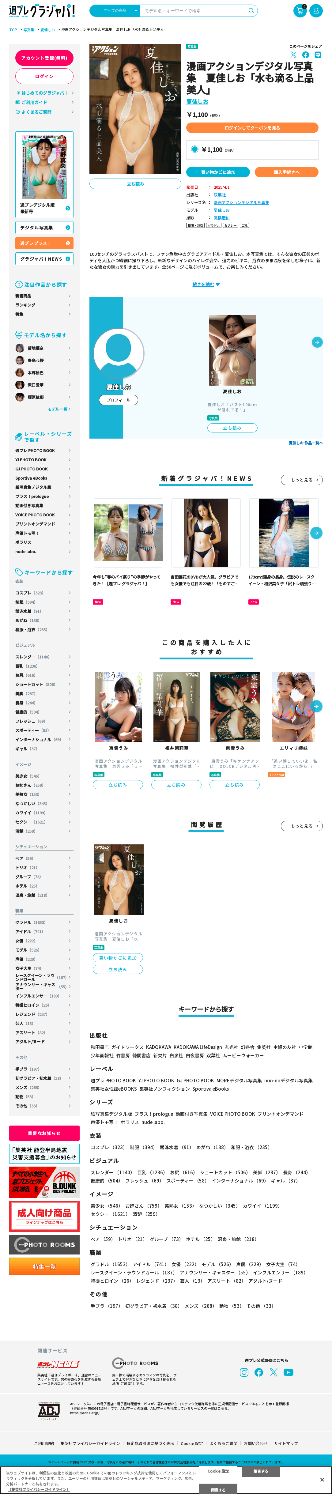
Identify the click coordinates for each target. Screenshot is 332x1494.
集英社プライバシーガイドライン (90, 1443)
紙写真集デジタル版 (33, 487)
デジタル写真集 (36, 227)
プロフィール (118, 400)
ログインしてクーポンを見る (252, 128)
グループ (29, 877)
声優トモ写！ (27, 533)
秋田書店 (100, 1047)
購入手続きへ (287, 172)
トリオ (27, 867)
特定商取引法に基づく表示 (150, 1443)
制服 (26, 602)
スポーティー (33, 730)
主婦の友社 (284, 1047)
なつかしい (32, 803)
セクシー (31, 822)
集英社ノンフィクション (164, 1088)
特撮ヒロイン (33, 1005)
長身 (26, 703)
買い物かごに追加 (218, 172)
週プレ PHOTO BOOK (35, 450)
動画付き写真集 (29, 505)
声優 (26, 959)
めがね (28, 620)
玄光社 (231, 1047)
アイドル (30, 931)
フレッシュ (31, 721)
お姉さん (30, 785)
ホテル (27, 886)
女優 (26, 941)
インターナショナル (39, 739)
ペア (25, 858)
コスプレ (30, 593)
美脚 (26, 693)
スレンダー (33, 657)
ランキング (25, 305)
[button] (317, 342)
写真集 (28, 30)
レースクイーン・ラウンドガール (42, 977)
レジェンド (32, 1014)
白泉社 (176, 1055)
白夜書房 (195, 1055)
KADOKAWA (158, 1047)
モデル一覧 (57, 409)
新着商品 (23, 296)
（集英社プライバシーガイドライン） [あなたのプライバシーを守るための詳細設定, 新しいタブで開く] (39, 1489)
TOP (13, 30)
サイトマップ (286, 1443)
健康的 (28, 712)
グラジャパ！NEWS (41, 259)
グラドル (31, 922)
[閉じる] (322, 1479)
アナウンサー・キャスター (42, 986)
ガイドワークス (127, 1047)
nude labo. (25, 551)
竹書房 (123, 1055)
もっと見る (302, 480)
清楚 (26, 831)
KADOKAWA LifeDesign (198, 1047)
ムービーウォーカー (243, 1055)
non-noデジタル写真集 (288, 1080)
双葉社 (220, 195)
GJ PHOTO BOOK (31, 469)
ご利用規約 (44, 1443)
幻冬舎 (248, 1047)
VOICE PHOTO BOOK (35, 515)
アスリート (31, 1033)
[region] (166, 1480)
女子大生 (29, 968)
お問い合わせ (256, 1443)
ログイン (44, 76)
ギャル (27, 749)
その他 (27, 1106)
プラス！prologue (32, 496)
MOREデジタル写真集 (239, 1080)
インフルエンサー (38, 996)
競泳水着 (29, 611)
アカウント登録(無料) (44, 58)
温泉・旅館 (32, 895)
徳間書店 (141, 1055)
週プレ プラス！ (35, 243)
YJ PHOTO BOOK (30, 459)
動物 (25, 1097)
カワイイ (31, 813)
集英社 (264, 1047)
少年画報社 (102, 1055)
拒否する (261, 1470)
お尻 (26, 675)
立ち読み (135, 184)
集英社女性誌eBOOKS (114, 1088)
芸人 (25, 1023)
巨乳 (27, 666)
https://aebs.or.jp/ (85, 1412)
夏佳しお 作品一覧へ (306, 443)
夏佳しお (47, 30)
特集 (19, 314)
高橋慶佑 (222, 218)
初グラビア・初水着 (39, 1078)
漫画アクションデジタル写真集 (241, 202)
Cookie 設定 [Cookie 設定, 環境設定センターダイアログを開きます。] (218, 1470)
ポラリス (23, 542)
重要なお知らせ (44, 1133)
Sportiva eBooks (31, 478)
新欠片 (160, 1055)
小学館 (305, 1047)
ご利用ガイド (34, 102)
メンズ (28, 1087)
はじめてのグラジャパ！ (44, 92)
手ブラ (28, 1069)
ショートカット (36, 684)
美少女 (28, 776)
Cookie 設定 (192, 1443)
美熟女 (28, 794)
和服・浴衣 (32, 629)
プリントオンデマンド (35, 524)
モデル (28, 950)
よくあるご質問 (36, 111)
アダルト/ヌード (30, 1041)
